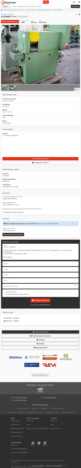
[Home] (14, 10)
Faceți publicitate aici (40, 375)
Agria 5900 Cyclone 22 (53, 412)
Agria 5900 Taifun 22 (68, 412)
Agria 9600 (44, 408)
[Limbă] (76, 2)
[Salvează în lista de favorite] (76, 15)
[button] (79, 2)
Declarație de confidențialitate (40, 305)
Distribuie (41, 344)
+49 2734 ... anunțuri (11, 318)
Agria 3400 (35, 408)
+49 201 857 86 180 (20, 398)
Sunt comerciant (11, 292)
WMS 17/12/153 (7, 112)
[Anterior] (3, 57)
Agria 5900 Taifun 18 (23, 408)
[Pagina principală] (1, 10)
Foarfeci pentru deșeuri (56, 408)
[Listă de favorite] (74, 2)
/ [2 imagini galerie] (77, 89)
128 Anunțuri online (8, 230)
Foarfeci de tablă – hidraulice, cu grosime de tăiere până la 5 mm (25, 412)
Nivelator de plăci (8, 101)
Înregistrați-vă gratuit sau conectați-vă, (23, 224)
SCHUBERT (5, 106)
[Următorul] (78, 57)
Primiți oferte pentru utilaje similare (17, 294)
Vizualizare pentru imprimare (40, 336)
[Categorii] (5, 6)
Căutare (75, 6)
